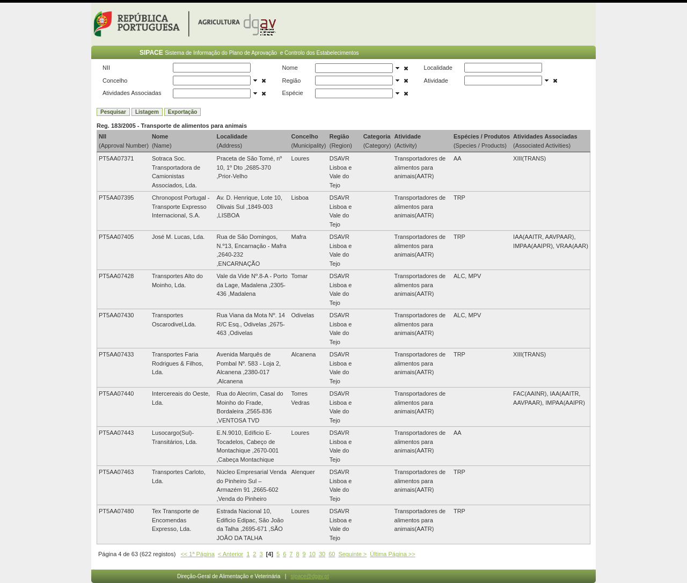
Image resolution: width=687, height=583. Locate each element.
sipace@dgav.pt (310, 576)
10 (312, 554)
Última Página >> (392, 554)
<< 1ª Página (197, 554)
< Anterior (230, 554)
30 (322, 554)
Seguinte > (352, 554)
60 (331, 554)
